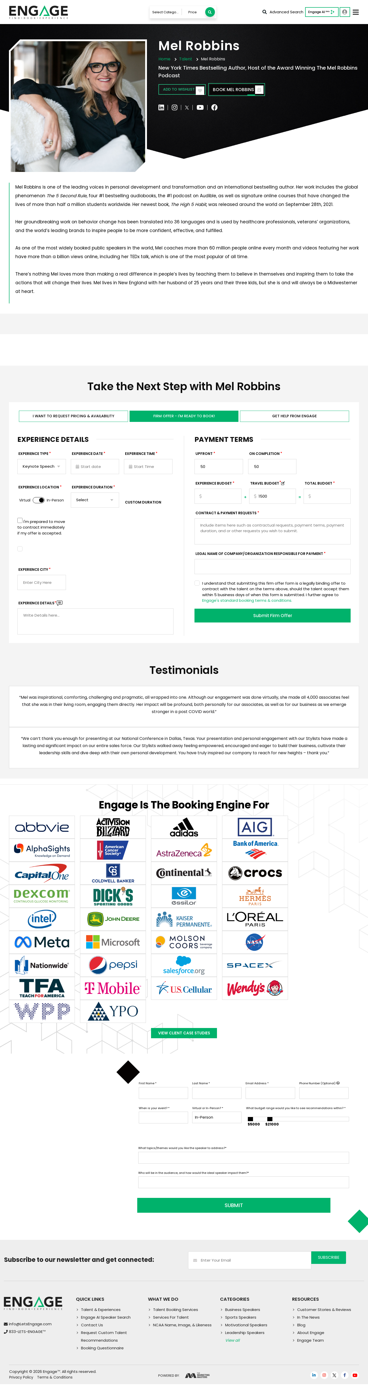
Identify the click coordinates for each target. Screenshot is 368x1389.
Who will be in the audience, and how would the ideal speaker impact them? (193, 1181)
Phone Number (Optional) (319, 1091)
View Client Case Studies (184, 1039)
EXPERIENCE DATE (87, 457)
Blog (301, 1329)
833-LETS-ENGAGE (27, 1336)
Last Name (201, 1091)
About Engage (310, 1337)
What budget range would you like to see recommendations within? (296, 1116)
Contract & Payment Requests (226, 516)
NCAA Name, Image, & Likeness (182, 1329)
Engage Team (310, 1345)
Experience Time (140, 457)
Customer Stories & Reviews (324, 1314)
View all (232, 1345)
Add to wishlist (188, 90)
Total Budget (318, 486)
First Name (147, 1091)
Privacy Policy (21, 1382)
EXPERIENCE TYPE (33, 457)
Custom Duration (143, 505)
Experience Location (38, 490)
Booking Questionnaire (102, 1352)
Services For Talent (171, 1322)
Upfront (204, 457)
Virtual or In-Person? (207, 1116)
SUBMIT (177, 1210)
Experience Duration (92, 490)
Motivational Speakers (246, 1329)
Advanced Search (282, 12)
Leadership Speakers (244, 1337)
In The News (308, 1322)
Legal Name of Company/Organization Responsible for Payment (259, 557)
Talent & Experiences (101, 1314)
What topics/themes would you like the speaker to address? (182, 1156)
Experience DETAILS (37, 606)
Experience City (33, 573)
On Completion (264, 457)
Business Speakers (242, 1314)
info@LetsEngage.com (30, 1328)
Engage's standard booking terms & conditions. (247, 604)
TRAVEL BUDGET (265, 486)
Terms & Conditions (55, 1382)
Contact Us (92, 1329)
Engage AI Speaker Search (106, 1322)
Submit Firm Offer (272, 620)
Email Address (257, 1091)
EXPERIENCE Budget (213, 486)
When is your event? (154, 1116)
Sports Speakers (240, 1322)
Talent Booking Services (175, 1314)
